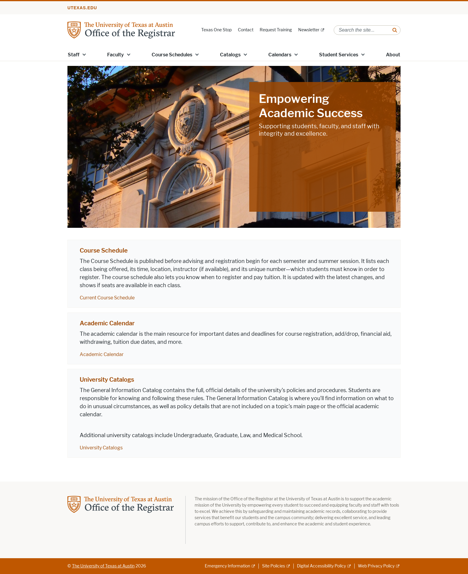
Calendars (279, 55)
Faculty (115, 55)
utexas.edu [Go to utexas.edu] (82, 7)
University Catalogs (107, 379)
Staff (73, 55)
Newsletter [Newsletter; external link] (308, 30)
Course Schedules (172, 55)
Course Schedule (104, 250)
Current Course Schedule (107, 298)
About (393, 55)
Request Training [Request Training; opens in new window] (276, 30)
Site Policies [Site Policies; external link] (273, 566)
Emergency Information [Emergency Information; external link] (227, 566)
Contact (245, 30)
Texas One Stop (216, 30)
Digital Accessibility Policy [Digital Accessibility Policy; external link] (321, 566)
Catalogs (230, 55)
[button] (84, 54)
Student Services (338, 55)
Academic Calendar (107, 323)
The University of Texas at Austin (103, 566)
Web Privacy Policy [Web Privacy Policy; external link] (376, 566)
